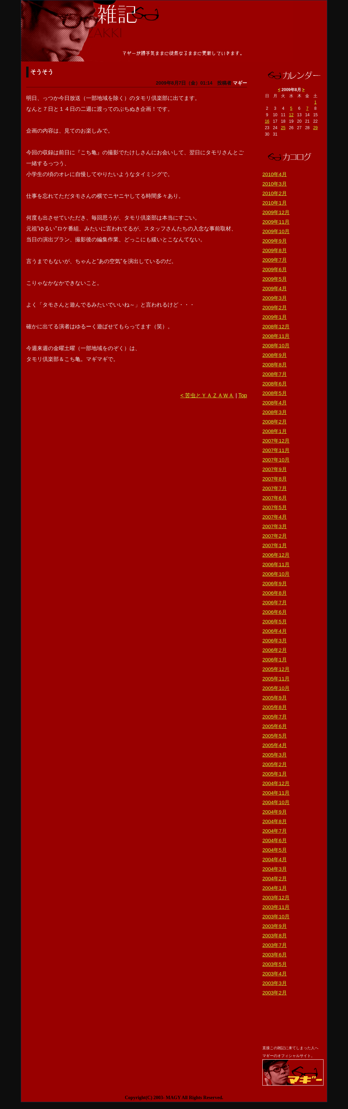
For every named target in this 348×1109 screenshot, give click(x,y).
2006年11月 (276, 564)
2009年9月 (274, 241)
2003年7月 (274, 945)
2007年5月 (274, 507)
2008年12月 (276, 326)
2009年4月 (274, 288)
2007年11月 (276, 450)
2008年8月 (274, 364)
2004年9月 (274, 812)
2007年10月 (276, 460)
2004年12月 (276, 783)
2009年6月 (274, 269)
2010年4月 (274, 174)
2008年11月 (276, 336)
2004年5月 (274, 850)
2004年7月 (274, 831)
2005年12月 (276, 669)
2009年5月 (274, 279)
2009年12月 (276, 212)
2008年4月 (274, 402)
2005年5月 (274, 736)
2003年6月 (274, 954)
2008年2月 (274, 421)
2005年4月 (274, 745)
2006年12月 (276, 555)
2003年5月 (274, 964)
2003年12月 (276, 897)
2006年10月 (276, 574)
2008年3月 (274, 412)
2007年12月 (276, 441)
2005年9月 (274, 697)
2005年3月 (274, 755)
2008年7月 (274, 374)
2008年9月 (274, 355)
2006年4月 (274, 631)
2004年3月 (274, 869)
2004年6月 (274, 840)
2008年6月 (274, 383)
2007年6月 (274, 498)
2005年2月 (274, 764)
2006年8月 (274, 593)
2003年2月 (274, 992)
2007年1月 (274, 545)
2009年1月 (274, 317)
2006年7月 (274, 602)
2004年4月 (274, 859)
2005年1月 (274, 774)
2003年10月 (276, 916)
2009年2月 (274, 307)
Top (242, 395)
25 (283, 127)
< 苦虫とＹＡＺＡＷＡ (207, 395)
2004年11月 (276, 793)
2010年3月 (274, 184)
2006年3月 (274, 640)
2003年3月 (274, 983)
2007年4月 (274, 517)
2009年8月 (274, 250)
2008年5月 (274, 393)
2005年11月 (276, 678)
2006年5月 (274, 621)
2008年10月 (276, 345)
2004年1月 (274, 888)
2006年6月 (274, 612)
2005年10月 (276, 688)
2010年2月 (274, 193)
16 (267, 121)
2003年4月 (274, 973)
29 (315, 127)
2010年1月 (274, 203)
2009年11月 (276, 222)
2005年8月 (274, 707)
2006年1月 (274, 659)
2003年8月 (274, 935)
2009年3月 (274, 298)
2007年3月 (274, 526)
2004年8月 (274, 821)
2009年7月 (274, 260)
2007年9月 (274, 469)
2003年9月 (274, 926)
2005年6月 (274, 726)
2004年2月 (274, 878)
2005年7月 (274, 717)
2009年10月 (276, 231)
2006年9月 (274, 583)
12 (291, 114)
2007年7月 (274, 488)
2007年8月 (274, 479)
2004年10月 (276, 802)
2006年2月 (274, 650)
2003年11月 (276, 907)
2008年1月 (274, 431)
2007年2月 (274, 536)
